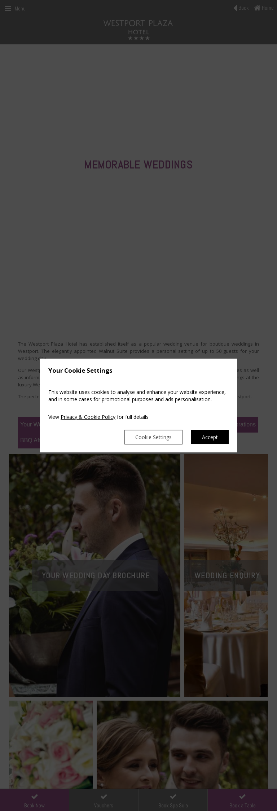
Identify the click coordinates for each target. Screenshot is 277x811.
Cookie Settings (153, 437)
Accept (210, 437)
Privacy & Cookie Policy (88, 416)
